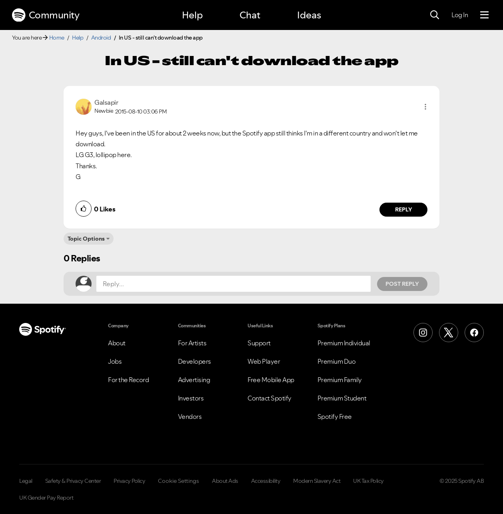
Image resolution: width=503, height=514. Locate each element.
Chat (250, 15)
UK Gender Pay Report (46, 497)
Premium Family (339, 379)
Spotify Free (334, 416)
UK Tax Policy (368, 480)
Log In (459, 14)
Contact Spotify (269, 398)
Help (192, 15)
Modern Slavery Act (316, 480)
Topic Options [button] (86, 239)
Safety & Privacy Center (73, 480)
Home (56, 38)
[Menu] (484, 15)
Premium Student (342, 398)
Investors (191, 398)
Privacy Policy (129, 480)
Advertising (194, 379)
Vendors (190, 416)
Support (259, 343)
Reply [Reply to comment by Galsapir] (403, 209)
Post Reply (402, 284)
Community (45, 15)
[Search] (434, 15)
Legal (25, 480)
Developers (194, 361)
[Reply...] (233, 284)
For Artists (192, 343)
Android (101, 38)
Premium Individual (343, 343)
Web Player (264, 361)
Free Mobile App (271, 379)
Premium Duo (336, 361)
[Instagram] (423, 332)
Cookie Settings (178, 480)
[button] (425, 107)
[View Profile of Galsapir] (106, 102)
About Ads (225, 480)
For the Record (128, 379)
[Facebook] (474, 332)
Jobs (115, 361)
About (117, 343)
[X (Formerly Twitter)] (448, 332)
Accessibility (266, 480)
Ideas (309, 15)
